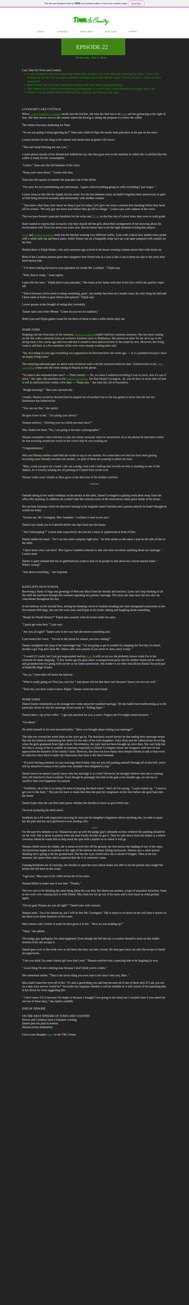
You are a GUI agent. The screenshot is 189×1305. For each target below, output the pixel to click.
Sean (124, 113)
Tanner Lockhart (43, 234)
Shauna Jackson (84, 334)
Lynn (25, 234)
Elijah (95, 216)
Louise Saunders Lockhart (45, 113)
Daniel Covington (77, 378)
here (49, 1034)
